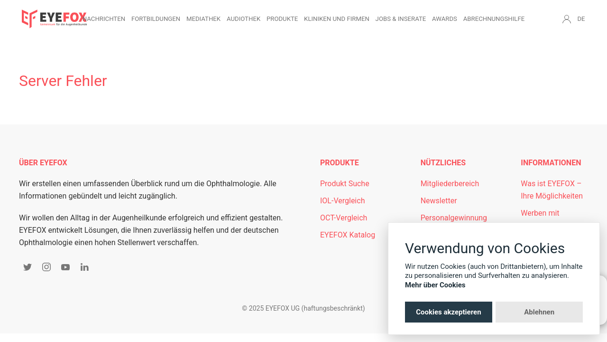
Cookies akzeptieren (448, 312)
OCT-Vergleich (343, 217)
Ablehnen (539, 312)
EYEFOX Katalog (347, 234)
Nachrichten (104, 18)
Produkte (282, 18)
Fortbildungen (155, 18)
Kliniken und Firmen (336, 18)
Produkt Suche (344, 183)
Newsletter (439, 200)
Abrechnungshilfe (494, 18)
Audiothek (243, 18)
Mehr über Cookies (435, 285)
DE (581, 18)
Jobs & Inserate (401, 18)
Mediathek (203, 18)
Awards (444, 18)
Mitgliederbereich (450, 183)
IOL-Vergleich (342, 200)
